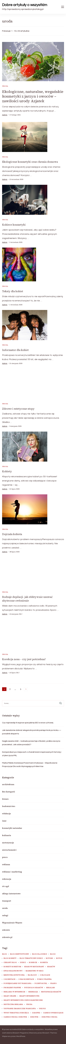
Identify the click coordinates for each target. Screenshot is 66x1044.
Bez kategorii (8, 791)
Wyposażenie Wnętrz (12, 922)
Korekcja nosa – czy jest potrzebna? (24, 659)
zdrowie (6, 930)
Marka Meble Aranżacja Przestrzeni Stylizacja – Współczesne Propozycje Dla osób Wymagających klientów (29, 764)
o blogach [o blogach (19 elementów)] (45, 975)
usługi (5, 915)
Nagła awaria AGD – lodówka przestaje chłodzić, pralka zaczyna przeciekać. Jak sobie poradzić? (31, 743)
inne (4, 820)
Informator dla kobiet (15, 350)
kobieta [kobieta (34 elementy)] (44, 962)
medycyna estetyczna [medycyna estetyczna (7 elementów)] (14, 975)
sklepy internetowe (11, 893)
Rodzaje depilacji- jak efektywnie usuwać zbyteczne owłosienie (27, 598)
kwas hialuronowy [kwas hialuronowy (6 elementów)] (13, 971)
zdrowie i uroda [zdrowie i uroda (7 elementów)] (49, 1017)
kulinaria (6, 835)
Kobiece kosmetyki (14, 224)
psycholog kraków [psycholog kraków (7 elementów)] (33, 987)
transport (6, 900)
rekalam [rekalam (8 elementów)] (50, 987)
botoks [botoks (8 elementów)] (49, 958)
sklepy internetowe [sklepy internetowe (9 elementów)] (29, 996)
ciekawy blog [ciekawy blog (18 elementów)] (10, 962)
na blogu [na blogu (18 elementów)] (32, 975)
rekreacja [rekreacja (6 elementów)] (33, 992)
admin (4, 115)
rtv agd (5, 886)
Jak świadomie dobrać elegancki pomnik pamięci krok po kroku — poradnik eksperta (31, 732)
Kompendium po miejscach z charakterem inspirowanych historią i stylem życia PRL (31, 753)
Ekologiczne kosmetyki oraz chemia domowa (30, 162)
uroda (5, 86)
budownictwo (8, 806)
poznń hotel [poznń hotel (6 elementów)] (41, 983)
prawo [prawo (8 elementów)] (53, 983)
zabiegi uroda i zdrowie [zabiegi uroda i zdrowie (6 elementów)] (15, 1017)
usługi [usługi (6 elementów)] (42, 1008)
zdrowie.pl (7, 937)
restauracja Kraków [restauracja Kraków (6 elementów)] (51, 992)
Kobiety (7, 471)
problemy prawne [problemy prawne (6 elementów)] (12, 987)
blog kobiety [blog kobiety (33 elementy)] (10, 958)
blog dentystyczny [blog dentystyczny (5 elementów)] (19, 954)
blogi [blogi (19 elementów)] (52, 954)
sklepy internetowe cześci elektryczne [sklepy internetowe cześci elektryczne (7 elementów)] (23, 1000)
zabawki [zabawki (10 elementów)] (36, 1013)
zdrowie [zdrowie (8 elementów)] (34, 1017)
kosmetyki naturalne (12, 828)
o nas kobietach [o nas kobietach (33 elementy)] (26, 979)
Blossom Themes (49, 1033)
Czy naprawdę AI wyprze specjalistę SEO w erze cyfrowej (27, 723)
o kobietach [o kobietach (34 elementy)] (9, 979)
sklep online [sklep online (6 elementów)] (10, 996)
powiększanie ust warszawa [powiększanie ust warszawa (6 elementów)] (17, 983)
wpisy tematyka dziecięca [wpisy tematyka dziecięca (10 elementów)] (16, 1013)
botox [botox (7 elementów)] (59, 958)
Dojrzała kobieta (12, 534)
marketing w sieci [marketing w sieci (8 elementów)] (34, 971)
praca (5, 857)
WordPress (20, 1036)
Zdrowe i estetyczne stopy (18, 408)
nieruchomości (9, 849)
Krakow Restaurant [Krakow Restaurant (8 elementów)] (34, 967)
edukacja (6, 813)
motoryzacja (8, 842)
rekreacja (6, 879)
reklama (6, 864)
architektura (8, 784)
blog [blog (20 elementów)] (4, 954)
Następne (26, 689)
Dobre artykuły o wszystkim (24, 5)
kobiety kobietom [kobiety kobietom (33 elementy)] (12, 967)
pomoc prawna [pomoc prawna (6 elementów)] (44, 979)
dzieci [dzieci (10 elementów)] (23, 962)
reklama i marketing (12, 871)
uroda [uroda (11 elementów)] (29, 1004)
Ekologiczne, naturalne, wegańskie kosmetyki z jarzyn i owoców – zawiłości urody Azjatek (32, 96)
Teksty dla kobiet (12, 291)
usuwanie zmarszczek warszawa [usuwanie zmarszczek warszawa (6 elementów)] (20, 1008)
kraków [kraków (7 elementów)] (51, 967)
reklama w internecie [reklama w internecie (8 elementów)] (14, 992)
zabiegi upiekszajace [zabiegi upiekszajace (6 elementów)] (53, 1013)
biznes (5, 799)
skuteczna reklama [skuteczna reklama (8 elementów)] (13, 1004)
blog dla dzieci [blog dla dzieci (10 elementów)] (39, 954)
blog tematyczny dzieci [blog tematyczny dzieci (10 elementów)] (31, 958)
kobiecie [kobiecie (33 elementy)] (33, 962)
